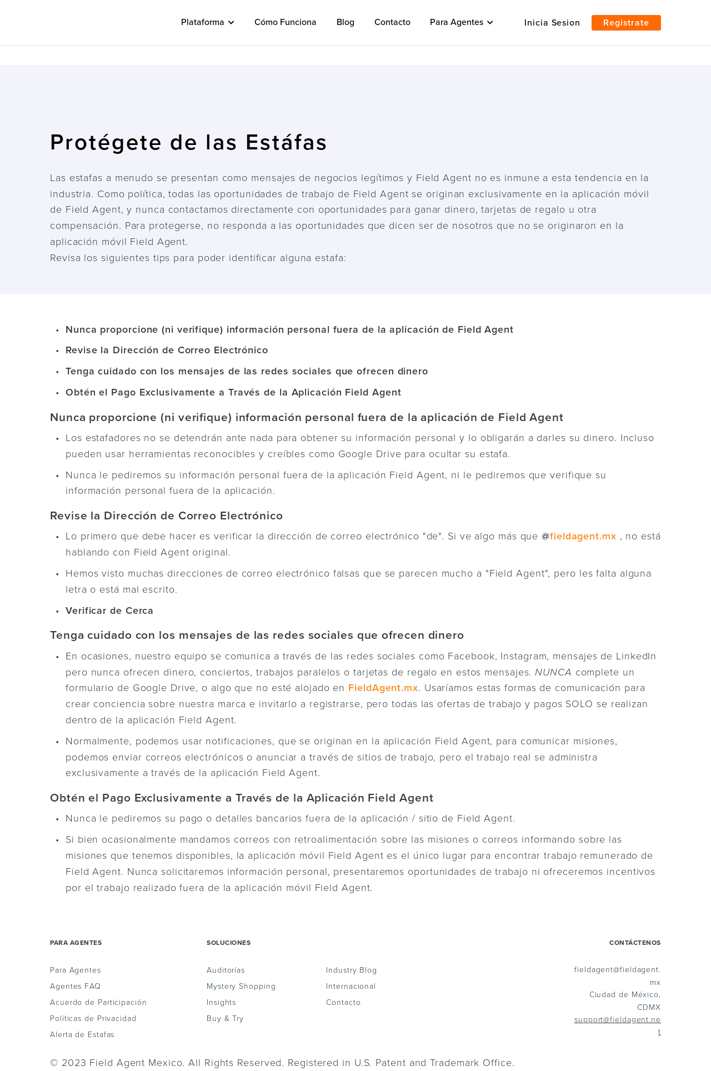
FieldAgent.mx (383, 688)
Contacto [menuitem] (343, 1002)
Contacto (392, 22)
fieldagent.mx (583, 536)
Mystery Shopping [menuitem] (241, 986)
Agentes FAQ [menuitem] (75, 986)
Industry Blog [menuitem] (351, 970)
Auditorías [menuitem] (226, 970)
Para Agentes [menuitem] (75, 970)
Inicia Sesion (552, 22)
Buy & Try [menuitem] (225, 1018)
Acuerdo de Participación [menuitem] (98, 1002)
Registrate (626, 22)
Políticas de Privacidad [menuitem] (93, 1018)
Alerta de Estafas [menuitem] (82, 1034)
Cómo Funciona (285, 22)
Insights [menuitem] (221, 1002)
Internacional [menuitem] (351, 986)
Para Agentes (461, 22)
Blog (345, 22)
